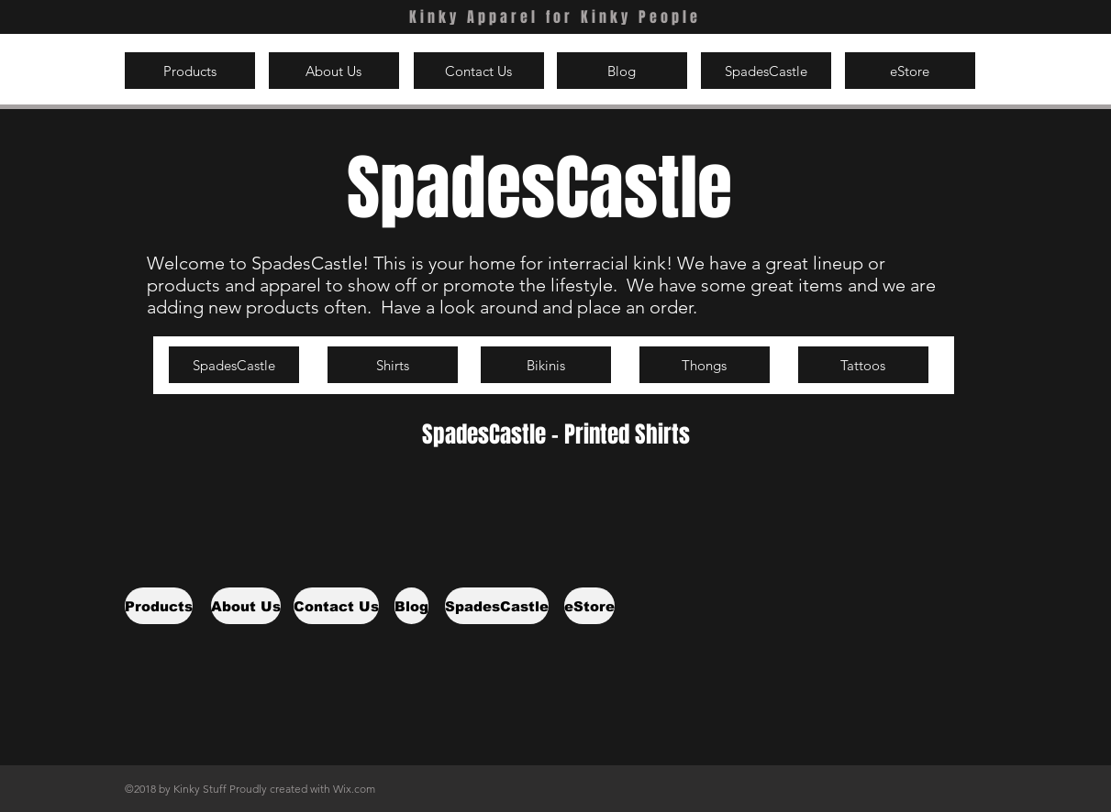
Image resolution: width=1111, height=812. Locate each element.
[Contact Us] (479, 70)
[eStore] (910, 70)
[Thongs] (704, 364)
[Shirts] (393, 364)
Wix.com (354, 789)
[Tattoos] (863, 364)
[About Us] (334, 70)
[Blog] (622, 70)
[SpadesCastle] (766, 70)
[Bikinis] (546, 364)
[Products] (190, 70)
